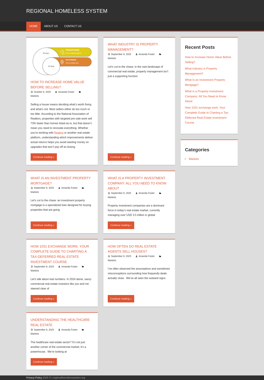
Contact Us (72, 26)
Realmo (58, 132)
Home (33, 26)
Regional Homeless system (72, 10)
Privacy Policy (34, 377)
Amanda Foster (66, 92)
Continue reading (42, 157)
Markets (35, 96)
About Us (51, 26)
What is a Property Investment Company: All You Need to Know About (138, 183)
